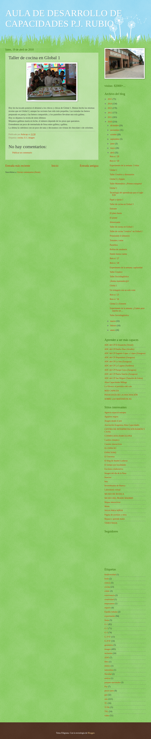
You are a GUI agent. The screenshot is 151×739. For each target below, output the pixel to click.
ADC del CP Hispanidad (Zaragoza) (119, 357)
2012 (110, 113)
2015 (110, 99)
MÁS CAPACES (111, 391)
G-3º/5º (107, 637)
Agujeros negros (111, 417)
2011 (110, 117)
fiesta (106, 620)
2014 (110, 104)
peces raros (109, 691)
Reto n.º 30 (114, 161)
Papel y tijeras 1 (116, 200)
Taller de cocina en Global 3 (121, 204)
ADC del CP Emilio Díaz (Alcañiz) (119, 349)
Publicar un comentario (22, 153)
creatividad (109, 599)
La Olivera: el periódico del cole (118, 386)
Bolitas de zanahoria (118, 249)
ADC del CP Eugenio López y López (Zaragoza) (125, 353)
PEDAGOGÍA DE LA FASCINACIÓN (121, 395)
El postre (113, 218)
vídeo (106, 715)
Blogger (91, 733)
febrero (113, 325)
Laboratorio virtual (112, 490)
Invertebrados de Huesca (114, 485)
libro (106, 662)
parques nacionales (112, 682)
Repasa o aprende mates (114, 519)
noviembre (115, 130)
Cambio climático (111, 440)
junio (112, 144)
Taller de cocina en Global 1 (121, 227)
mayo (112, 148)
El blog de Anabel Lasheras (116, 461)
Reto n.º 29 (114, 156)
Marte (107, 506)
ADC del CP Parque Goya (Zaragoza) (120, 370)
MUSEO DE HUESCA (114, 494)
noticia (107, 678)
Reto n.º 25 (114, 295)
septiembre (115, 139)
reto (106, 699)
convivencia (109, 595)
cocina (20, 138)
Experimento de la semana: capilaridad (126, 267)
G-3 (106, 632)
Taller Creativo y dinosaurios (122, 174)
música (107, 666)
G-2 (106, 628)
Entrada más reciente (17, 165)
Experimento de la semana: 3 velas (124, 165)
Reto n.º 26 (114, 299)
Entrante (113, 209)
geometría (108, 645)
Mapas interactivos (112, 502)
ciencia (107, 583)
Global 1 (113, 188)
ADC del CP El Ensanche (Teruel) (118, 345)
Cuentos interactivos (113, 444)
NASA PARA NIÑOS (113, 510)
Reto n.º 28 (114, 263)
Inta (106, 481)
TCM (106, 707)
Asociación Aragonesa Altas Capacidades (121, 425)
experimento (109, 616)
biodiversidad (110, 574)
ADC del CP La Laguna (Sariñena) (119, 366)
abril (112, 153)
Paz (106, 686)
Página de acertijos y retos (115, 515)
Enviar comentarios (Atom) (28, 172)
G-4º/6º (107, 641)
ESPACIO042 (110, 452)
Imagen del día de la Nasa (115, 473)
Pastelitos (114, 245)
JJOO (106, 657)
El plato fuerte (116, 213)
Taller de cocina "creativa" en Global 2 (126, 231)
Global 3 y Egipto (117, 179)
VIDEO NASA (110, 523)
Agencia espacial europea (115, 412)
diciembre (114, 125)
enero (112, 330)
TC (105, 703)
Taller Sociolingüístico (119, 276)
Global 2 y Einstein (118, 304)
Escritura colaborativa (113, 469)
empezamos (109, 603)
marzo (113, 321)
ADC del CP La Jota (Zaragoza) (117, 361)
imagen (31, 138)
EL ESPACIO (110, 448)
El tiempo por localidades (115, 465)
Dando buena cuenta (118, 254)
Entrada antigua (89, 165)
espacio (107, 608)
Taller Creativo (116, 272)
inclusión (108, 653)
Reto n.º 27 (114, 258)
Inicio (55, 165)
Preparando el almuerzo (120, 236)
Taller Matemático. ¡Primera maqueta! (126, 183)
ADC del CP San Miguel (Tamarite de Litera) (123, 378)
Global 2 (113, 170)
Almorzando (115, 222)
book (106, 579)
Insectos (107, 477)
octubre (113, 134)
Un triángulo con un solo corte (122, 290)
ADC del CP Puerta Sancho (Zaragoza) (120, 374)
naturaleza (108, 670)
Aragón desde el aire (113, 421)
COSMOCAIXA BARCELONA (118, 436)
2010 (110, 122)
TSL (106, 711)
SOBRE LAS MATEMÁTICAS (117, 399)
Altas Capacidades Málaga (115, 382)
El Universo (109, 456)
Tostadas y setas (116, 240)
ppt (105, 695)
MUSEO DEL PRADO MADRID (118, 498)
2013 (110, 108)
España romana (110, 612)
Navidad (108, 674)
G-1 (25, 138)
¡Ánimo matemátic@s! (119, 281)
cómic (107, 591)
